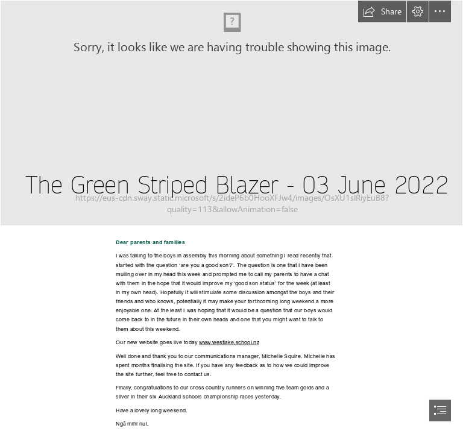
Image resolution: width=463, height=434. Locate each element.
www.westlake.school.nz (229, 341)
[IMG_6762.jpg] (231, 113)
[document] (231, 217)
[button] (382, 11)
